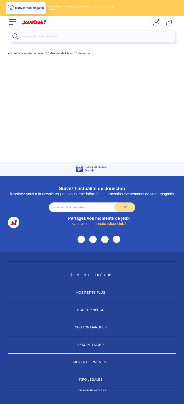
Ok (125, 207)
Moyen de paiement (92, 362)
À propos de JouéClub (92, 275)
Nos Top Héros (92, 310)
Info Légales (92, 379)
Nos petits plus (92, 292)
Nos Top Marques (92, 327)
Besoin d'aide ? (92, 345)
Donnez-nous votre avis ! (92, 390)
